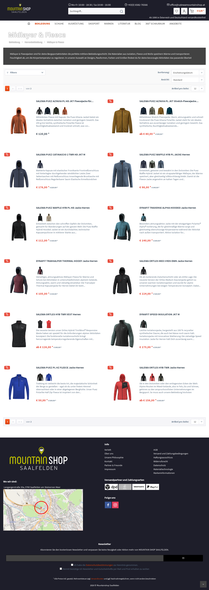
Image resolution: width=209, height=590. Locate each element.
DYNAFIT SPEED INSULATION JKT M (159, 314)
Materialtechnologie (163, 469)
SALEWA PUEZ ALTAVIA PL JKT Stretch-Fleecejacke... (169, 101)
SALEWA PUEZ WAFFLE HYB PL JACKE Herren (164, 154)
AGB (155, 449)
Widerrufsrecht (160, 461)
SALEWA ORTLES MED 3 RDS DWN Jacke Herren (165, 261)
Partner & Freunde (113, 465)
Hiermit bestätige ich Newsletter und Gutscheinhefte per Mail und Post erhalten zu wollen (105, 568)
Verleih (107, 449)
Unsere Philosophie (113, 457)
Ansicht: (165, 79)
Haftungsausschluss (163, 457)
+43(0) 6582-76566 (138, 4)
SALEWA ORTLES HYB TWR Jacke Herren (162, 367)
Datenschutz (159, 465)
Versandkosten (97, 578)
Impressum (110, 469)
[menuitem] (96, 11)
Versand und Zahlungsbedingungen (170, 453)
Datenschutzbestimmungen (99, 565)
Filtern (12, 72)
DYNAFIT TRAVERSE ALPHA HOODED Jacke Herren (167, 207)
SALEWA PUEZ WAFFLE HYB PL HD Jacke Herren (63, 207)
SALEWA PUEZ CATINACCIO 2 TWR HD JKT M (60, 154)
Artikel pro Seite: (180, 88)
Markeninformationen (164, 472)
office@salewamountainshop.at (187, 4)
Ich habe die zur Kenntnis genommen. (106, 565)
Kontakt (108, 461)
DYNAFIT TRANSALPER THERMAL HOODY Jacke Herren (66, 261)
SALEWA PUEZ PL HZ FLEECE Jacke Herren (60, 367)
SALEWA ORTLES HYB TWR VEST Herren (58, 314)
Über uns (108, 453)
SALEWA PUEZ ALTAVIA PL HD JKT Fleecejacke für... (65, 101)
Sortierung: (163, 72)
